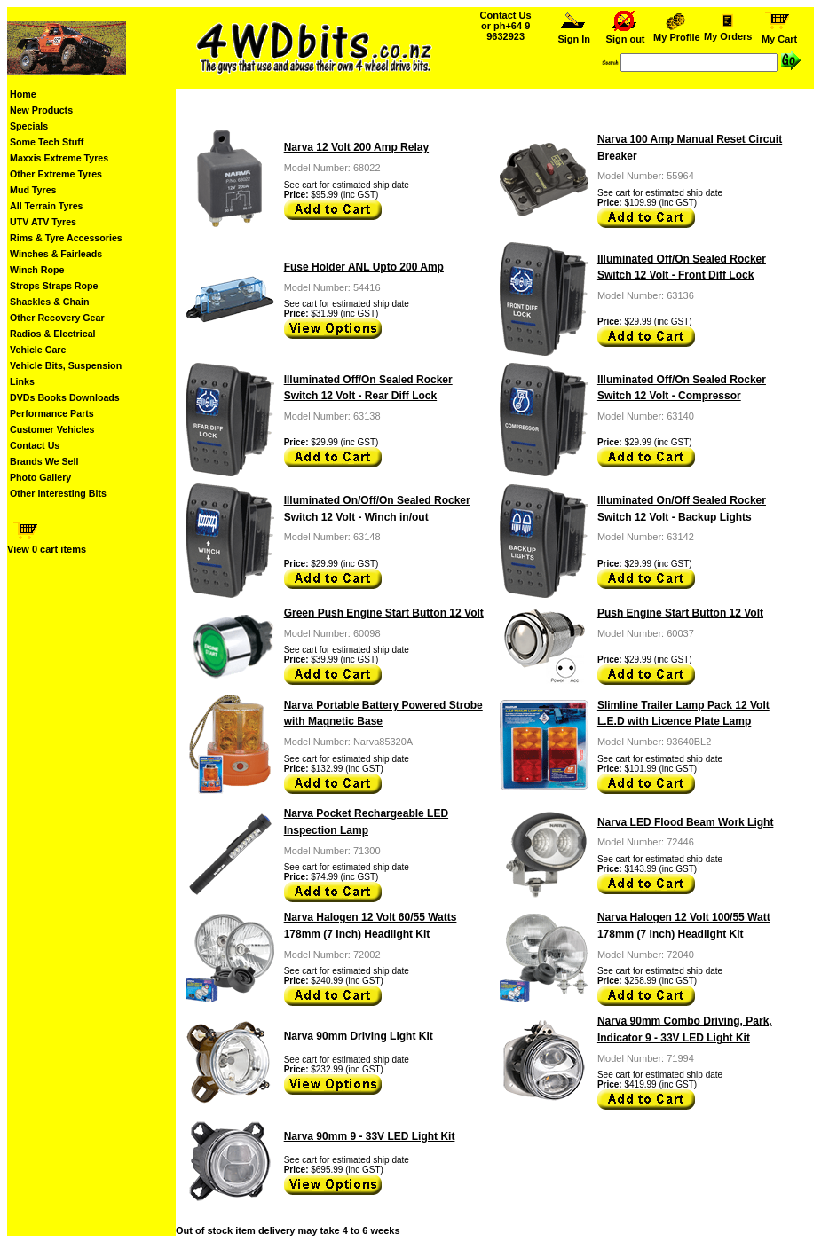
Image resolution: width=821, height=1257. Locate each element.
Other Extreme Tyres (56, 174)
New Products (41, 110)
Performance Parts (52, 413)
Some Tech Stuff (46, 142)
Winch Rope (37, 269)
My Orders (728, 32)
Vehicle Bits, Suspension (66, 365)
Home (23, 94)
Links (22, 381)
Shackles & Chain (49, 301)
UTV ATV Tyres (43, 221)
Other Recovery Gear (57, 317)
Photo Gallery (40, 477)
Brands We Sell (44, 461)
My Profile (676, 33)
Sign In (574, 34)
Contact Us (34, 445)
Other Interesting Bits (58, 493)
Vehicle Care (38, 349)
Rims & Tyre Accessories (66, 237)
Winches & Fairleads (56, 253)
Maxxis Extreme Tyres (59, 158)
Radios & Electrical (53, 333)
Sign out (626, 34)
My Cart (779, 34)
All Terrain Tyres (46, 205)
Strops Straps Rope (54, 285)
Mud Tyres (33, 190)
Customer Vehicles (52, 429)
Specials (29, 126)
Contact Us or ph (506, 26)
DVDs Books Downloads (65, 397)
